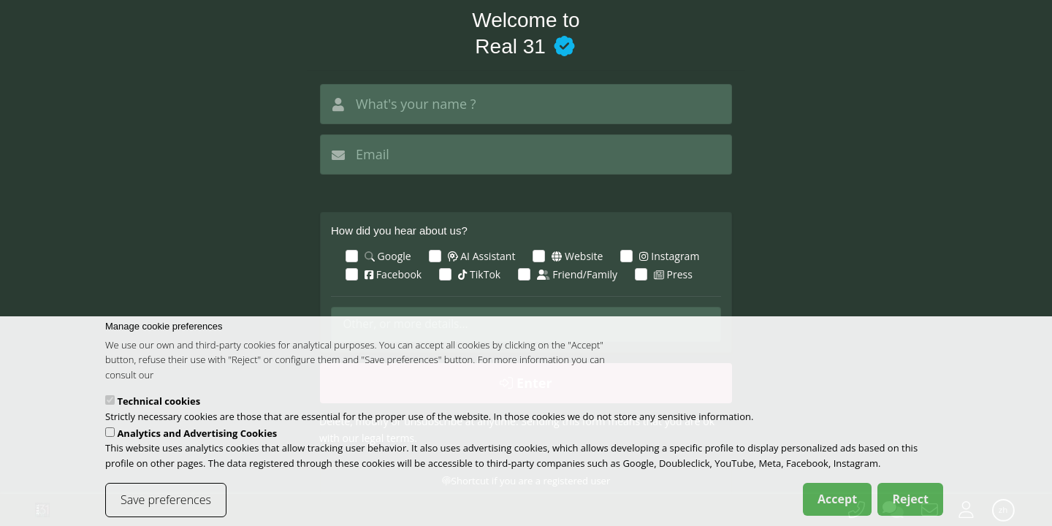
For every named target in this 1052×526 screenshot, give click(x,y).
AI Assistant (482, 256)
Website (577, 256)
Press (673, 274)
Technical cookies (158, 411)
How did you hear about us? (399, 230)
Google (388, 256)
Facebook (393, 274)
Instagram (669, 256)
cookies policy (186, 385)
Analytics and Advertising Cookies (197, 442)
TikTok (479, 274)
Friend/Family (577, 274)
